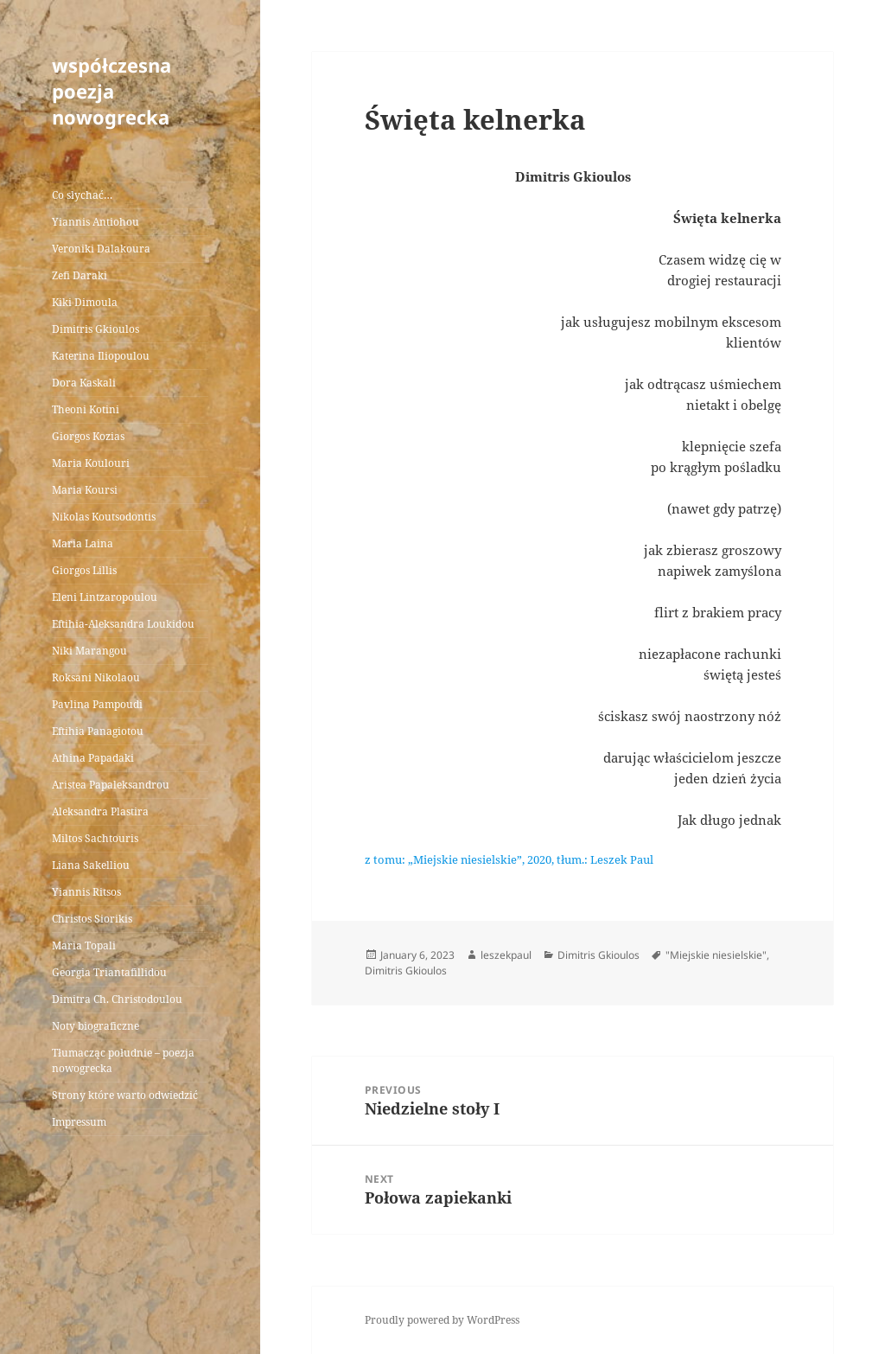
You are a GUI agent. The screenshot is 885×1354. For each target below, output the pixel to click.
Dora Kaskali (84, 382)
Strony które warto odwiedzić (125, 1095)
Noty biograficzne (95, 1026)
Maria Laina (82, 543)
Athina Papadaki (93, 757)
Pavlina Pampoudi (97, 704)
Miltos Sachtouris (95, 838)
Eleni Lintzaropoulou (104, 597)
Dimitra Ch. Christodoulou (117, 999)
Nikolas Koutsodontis (104, 516)
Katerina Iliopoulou (101, 355)
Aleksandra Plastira (100, 811)
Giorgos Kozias (88, 436)
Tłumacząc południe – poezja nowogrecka (123, 1060)
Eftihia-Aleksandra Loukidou (124, 623)
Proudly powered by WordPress (442, 1319)
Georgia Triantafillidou (109, 972)
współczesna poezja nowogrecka (111, 91)
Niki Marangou (89, 650)
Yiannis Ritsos (86, 892)
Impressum (79, 1121)
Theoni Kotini (85, 409)
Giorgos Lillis (84, 570)
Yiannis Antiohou (95, 221)
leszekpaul (506, 955)
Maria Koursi (85, 489)
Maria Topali (84, 945)
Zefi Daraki (79, 275)
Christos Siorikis (92, 918)
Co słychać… (82, 195)
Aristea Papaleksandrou (110, 784)
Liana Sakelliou (91, 865)
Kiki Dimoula (85, 302)
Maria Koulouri (91, 463)
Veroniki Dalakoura (101, 248)
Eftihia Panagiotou (97, 731)
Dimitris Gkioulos (95, 329)
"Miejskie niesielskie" (716, 955)
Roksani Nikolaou (96, 677)
